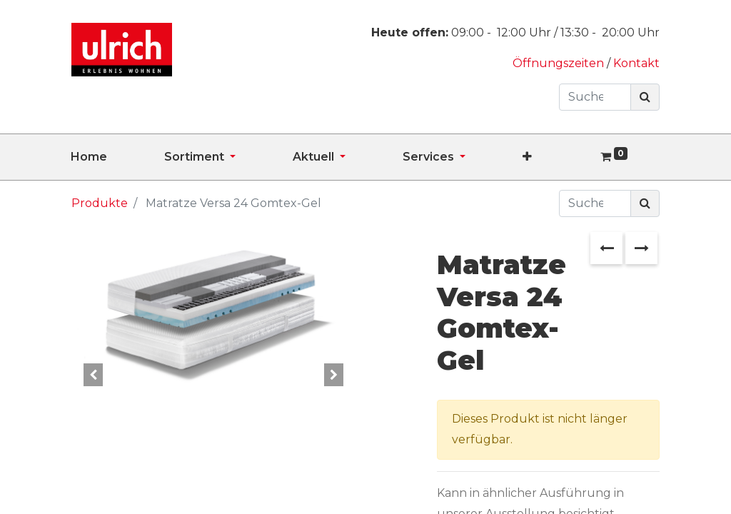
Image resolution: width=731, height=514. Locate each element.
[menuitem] (117, 157)
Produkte (99, 203)
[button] (556, 157)
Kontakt (636, 63)
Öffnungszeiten (560, 63)
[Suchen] (645, 97)
